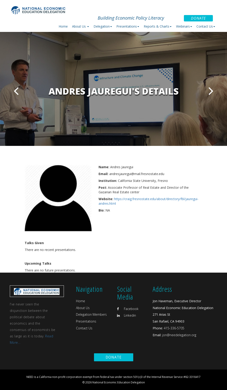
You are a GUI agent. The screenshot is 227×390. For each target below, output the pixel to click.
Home (63, 26)
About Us (83, 308)
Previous (16, 90)
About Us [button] (80, 26)
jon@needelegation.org (178, 335)
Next (211, 90)
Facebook (127, 309)
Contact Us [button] (205, 26)
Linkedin (126, 315)
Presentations (86, 321)
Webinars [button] (184, 26)
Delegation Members (91, 314)
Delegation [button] (103, 26)
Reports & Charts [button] (158, 26)
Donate (198, 18)
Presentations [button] (127, 26)
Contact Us (84, 328)
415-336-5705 (174, 328)
